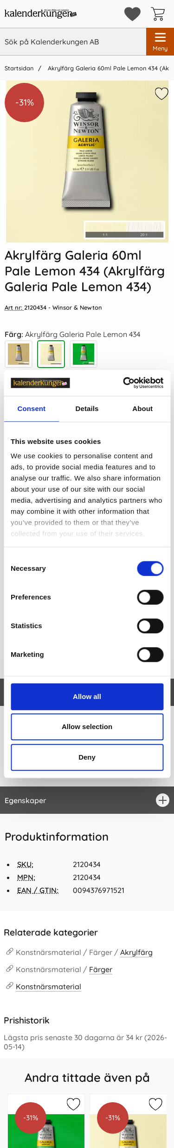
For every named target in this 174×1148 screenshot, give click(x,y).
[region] (87, 800)
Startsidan (19, 68)
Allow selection (87, 726)
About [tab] (142, 408)
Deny (87, 757)
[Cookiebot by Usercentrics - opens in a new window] (123, 383)
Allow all (87, 696)
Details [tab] (87, 408)
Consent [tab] (31, 408)
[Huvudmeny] (160, 42)
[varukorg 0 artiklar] (160, 14)
